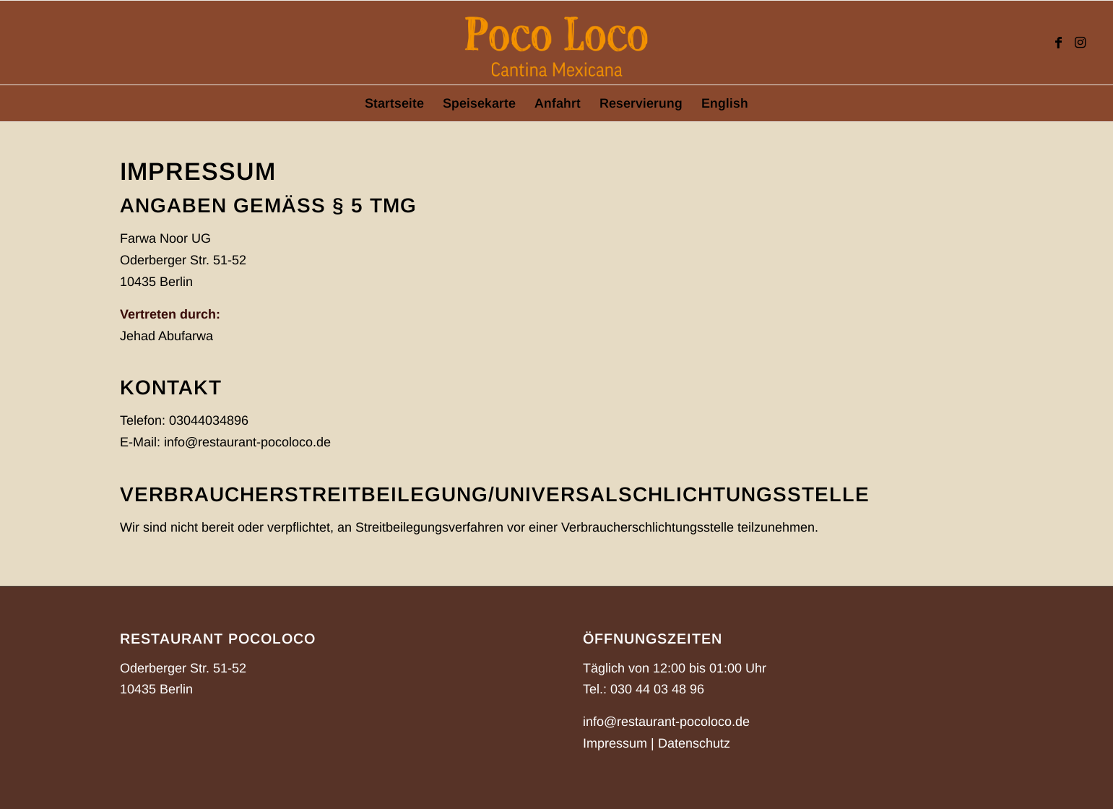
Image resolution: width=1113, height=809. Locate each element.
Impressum (615, 743)
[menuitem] (394, 103)
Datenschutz (694, 743)
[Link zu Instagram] (1080, 42)
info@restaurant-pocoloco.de (666, 721)
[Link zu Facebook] (1058, 42)
